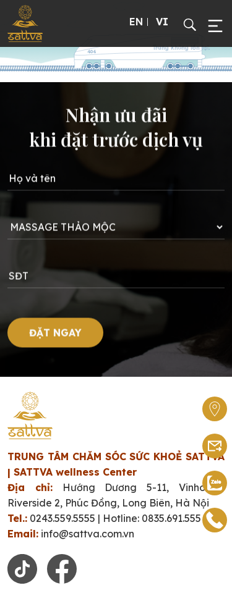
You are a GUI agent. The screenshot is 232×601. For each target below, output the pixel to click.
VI (162, 21)
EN (136, 21)
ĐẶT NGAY (55, 340)
